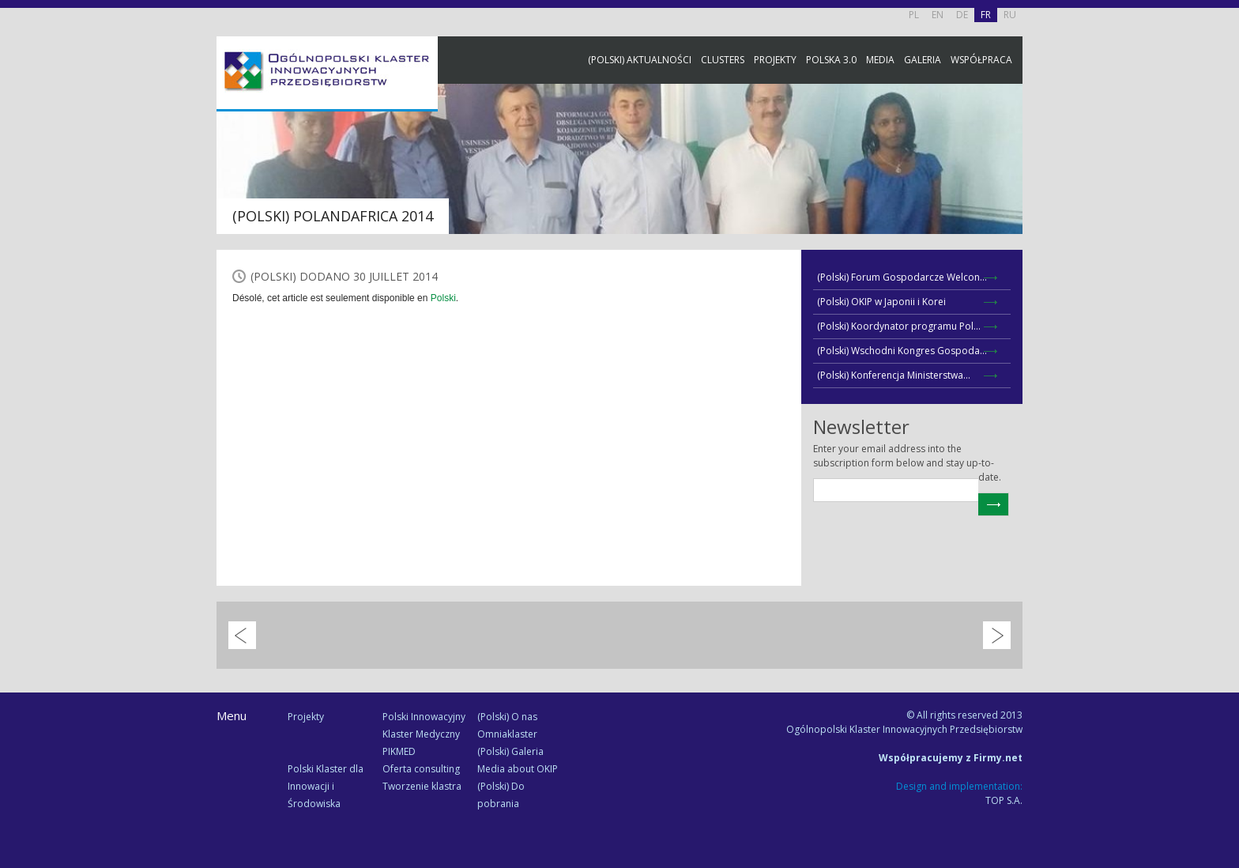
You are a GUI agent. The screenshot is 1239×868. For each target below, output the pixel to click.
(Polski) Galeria (510, 751)
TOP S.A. (1003, 800)
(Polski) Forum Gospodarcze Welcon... (902, 277)
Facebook (1223, 176)
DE (962, 14)
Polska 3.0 (831, 59)
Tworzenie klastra (421, 786)
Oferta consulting (421, 769)
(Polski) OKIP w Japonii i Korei (881, 301)
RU (1010, 14)
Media (880, 59)
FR (986, 14)
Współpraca (981, 59)
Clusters (722, 59)
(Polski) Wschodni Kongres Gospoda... (902, 350)
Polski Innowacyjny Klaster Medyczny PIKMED (423, 734)
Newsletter (1223, 294)
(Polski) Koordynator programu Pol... (899, 326)
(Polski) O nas (507, 716)
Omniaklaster (507, 734)
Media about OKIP (517, 769)
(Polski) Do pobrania (501, 794)
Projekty (775, 59)
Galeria (922, 59)
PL (914, 14)
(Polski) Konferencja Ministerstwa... (893, 375)
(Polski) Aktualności (639, 59)
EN (937, 14)
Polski (443, 298)
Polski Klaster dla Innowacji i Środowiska (325, 786)
